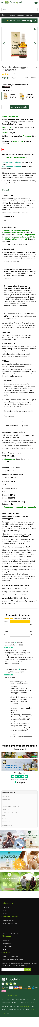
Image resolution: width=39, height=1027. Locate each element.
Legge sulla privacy (8, 927)
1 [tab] (18, 845)
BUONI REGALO (7, 825)
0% (31, 624)
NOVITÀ (4, 815)
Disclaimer (13, 1013)
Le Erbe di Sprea (7, 946)
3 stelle (6, 628)
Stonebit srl (28, 1013)
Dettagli (5, 190)
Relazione (14, 995)
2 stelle (6, 631)
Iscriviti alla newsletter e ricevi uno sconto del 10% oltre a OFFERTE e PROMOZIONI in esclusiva (19, 964)
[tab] (19, 190)
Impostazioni (6, 907)
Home (3, 15)
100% (31, 621)
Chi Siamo (6, 940)
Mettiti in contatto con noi (10, 956)
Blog (4, 949)
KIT (2, 803)
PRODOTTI (5, 809)
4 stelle (6, 624)
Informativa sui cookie (9, 930)
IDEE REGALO (6, 822)
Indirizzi (5, 913)
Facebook (21, 959)
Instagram (15, 959)
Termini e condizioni (8, 920)
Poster (9, 995)
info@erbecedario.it (24, 1006)
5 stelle (6, 621)
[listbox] (19, 96)
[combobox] (19, 9)
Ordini (4, 910)
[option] (9, 96)
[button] (34, 31)
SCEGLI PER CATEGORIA (9, 812)
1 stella (6, 635)
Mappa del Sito (7, 943)
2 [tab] (21, 845)
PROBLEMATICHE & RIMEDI (10, 806)
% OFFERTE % (6, 800)
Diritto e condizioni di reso (10, 923)
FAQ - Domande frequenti (10, 933)
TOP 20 (4, 819)
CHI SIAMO (5, 796)
